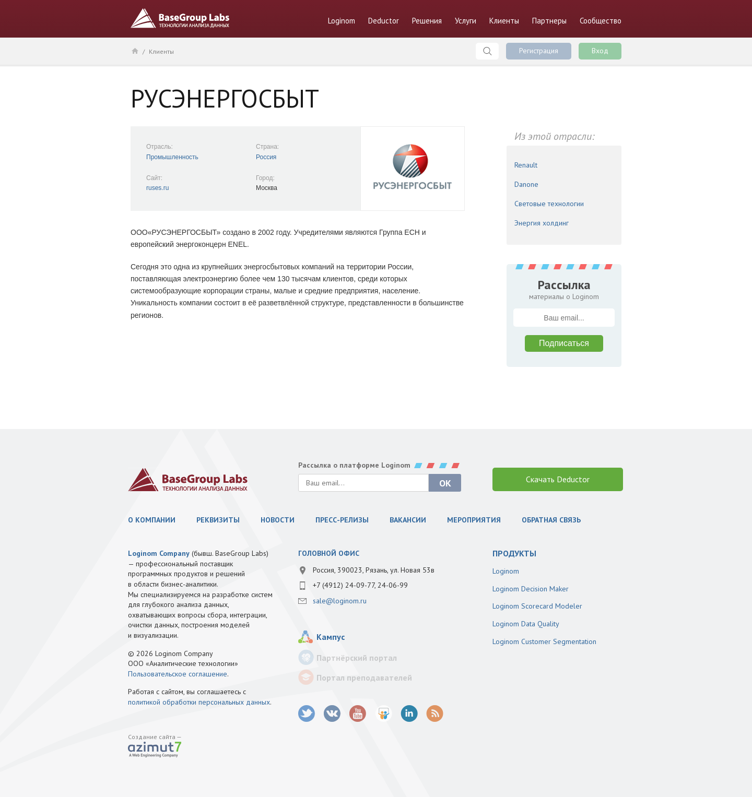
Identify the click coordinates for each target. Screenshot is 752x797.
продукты (514, 553)
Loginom (341, 21)
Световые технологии (549, 203)
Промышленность (172, 157)
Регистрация (538, 50)
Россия (266, 157)
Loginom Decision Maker (530, 588)
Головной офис (328, 553)
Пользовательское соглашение (177, 674)
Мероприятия (474, 520)
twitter (306, 713)
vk (332, 713)
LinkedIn (409, 713)
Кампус (330, 637)
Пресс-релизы (342, 520)
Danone (526, 184)
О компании (151, 520)
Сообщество (600, 21)
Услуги (465, 21)
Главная (134, 50)
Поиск (487, 51)
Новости (278, 520)
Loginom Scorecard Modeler (537, 606)
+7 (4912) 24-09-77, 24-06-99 (360, 585)
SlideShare (383, 713)
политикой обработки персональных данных (199, 702)
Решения (427, 21)
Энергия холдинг (541, 223)
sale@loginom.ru (340, 600)
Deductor (383, 21)
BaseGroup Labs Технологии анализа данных (180, 18)
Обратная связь (551, 520)
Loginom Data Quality (525, 623)
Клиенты (504, 21)
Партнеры (549, 21)
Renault (525, 165)
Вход (600, 50)
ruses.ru (157, 188)
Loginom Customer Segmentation (544, 641)
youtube (358, 713)
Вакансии (408, 520)
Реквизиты (218, 520)
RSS (434, 713)
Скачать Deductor (558, 479)
